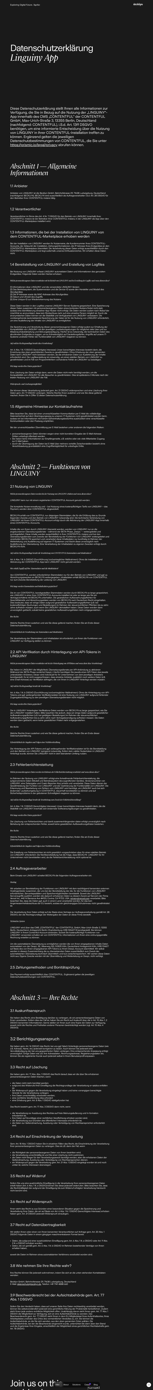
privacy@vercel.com (79, 898)
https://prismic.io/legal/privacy (33, 145)
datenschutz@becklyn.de (29, 1284)
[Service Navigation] (149, 1385)
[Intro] (138, 5)
